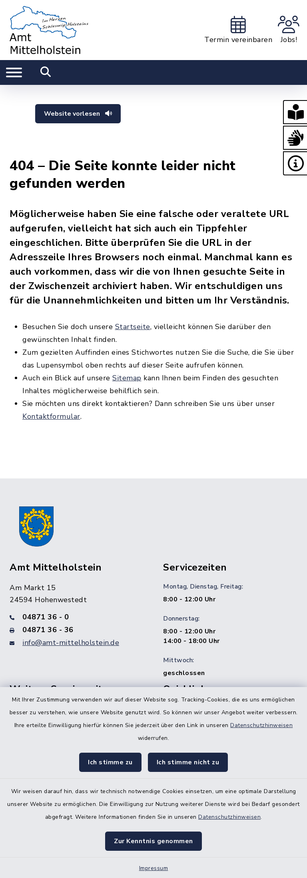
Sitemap (127, 378)
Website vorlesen (78, 113)
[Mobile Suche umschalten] (45, 72)
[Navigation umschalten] (14, 72)
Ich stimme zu (110, 762)
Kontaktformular (51, 416)
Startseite (132, 327)
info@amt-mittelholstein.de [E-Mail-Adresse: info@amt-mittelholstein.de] (70, 642)
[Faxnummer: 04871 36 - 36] (77, 630)
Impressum (153, 868)
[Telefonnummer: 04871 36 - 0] (77, 617)
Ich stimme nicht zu (188, 762)
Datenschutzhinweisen (261, 725)
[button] (295, 112)
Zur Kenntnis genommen (153, 841)
